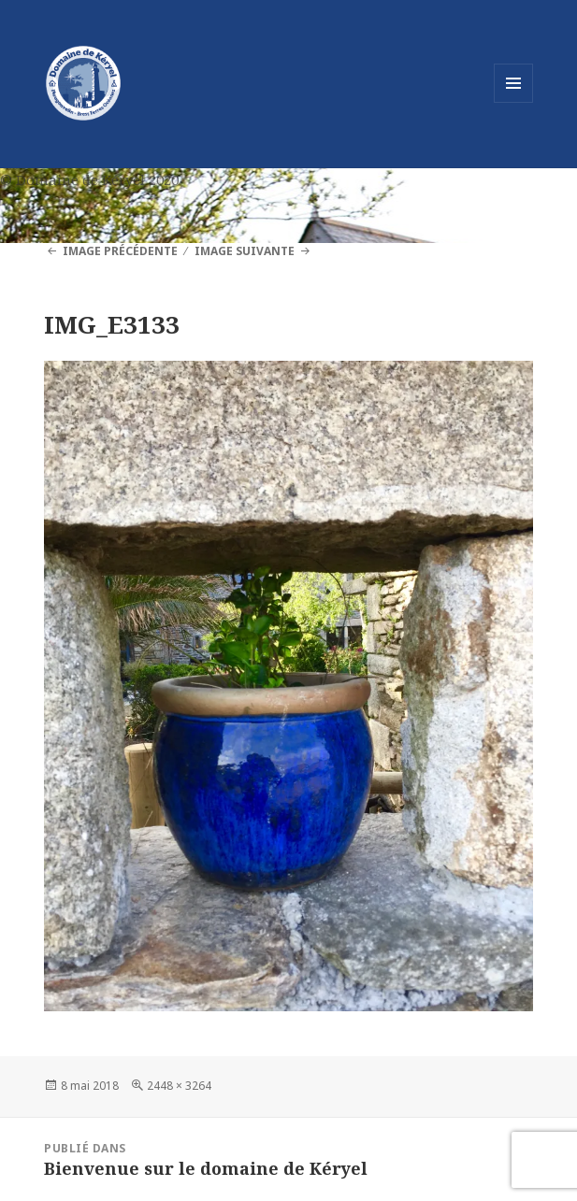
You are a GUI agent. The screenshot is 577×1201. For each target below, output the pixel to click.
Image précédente (120, 251)
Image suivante (245, 251)
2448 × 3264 (179, 1086)
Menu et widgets (514, 102)
